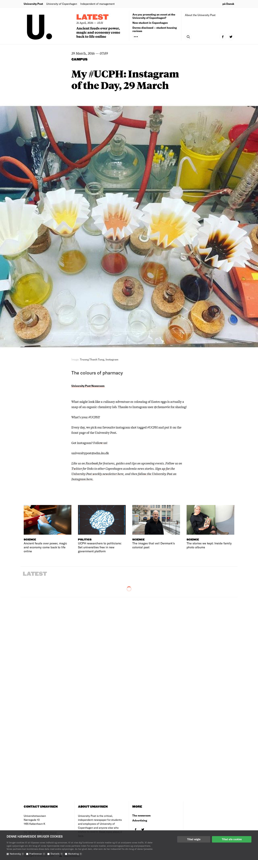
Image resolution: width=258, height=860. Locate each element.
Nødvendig (17, 853)
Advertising (139, 820)
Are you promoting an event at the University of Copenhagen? (153, 16)
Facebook (92, 463)
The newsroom (141, 815)
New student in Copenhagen (150, 22)
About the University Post (200, 14)
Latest (92, 17)
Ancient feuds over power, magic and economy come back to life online (98, 32)
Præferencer (37, 853)
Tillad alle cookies (232, 839)
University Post (33, 3)
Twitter (76, 468)
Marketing (75, 853)
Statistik (57, 853)
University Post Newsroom (87, 385)
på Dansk (228, 3)
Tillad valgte (193, 839)
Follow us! (100, 443)
